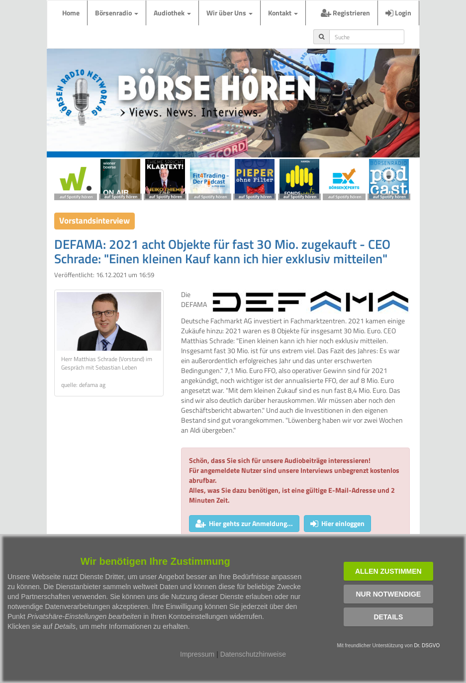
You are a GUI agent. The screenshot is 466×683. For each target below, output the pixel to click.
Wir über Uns (229, 12)
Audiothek (172, 12)
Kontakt (283, 12)
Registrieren (345, 12)
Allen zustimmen (388, 571)
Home (71, 12)
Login (398, 12)
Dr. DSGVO (427, 645)
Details (388, 617)
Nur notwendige (388, 594)
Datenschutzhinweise (253, 654)
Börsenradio (116, 12)
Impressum (197, 654)
